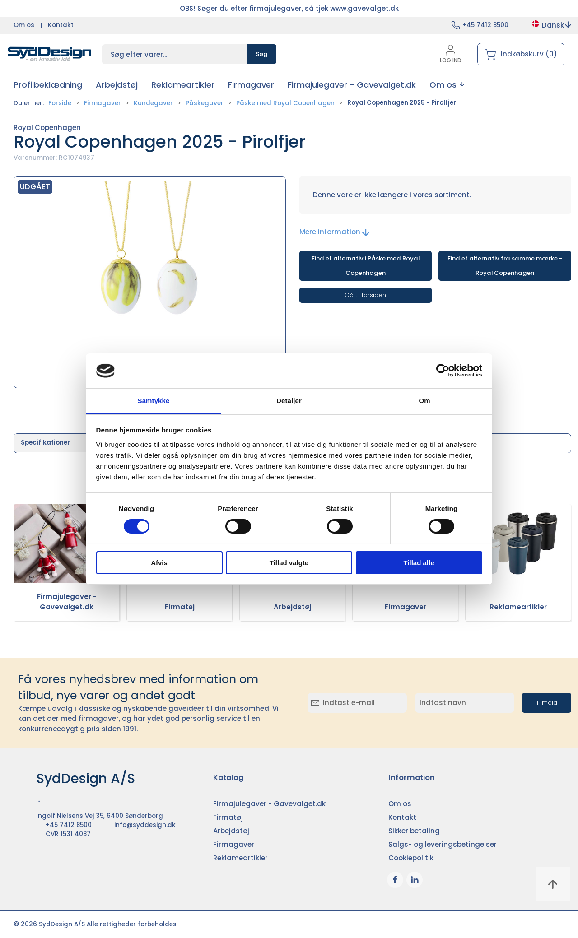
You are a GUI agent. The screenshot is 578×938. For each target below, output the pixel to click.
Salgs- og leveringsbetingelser (442, 844)
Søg (262, 54)
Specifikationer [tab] (45, 442)
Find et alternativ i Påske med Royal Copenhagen (366, 265)
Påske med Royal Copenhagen (285, 103)
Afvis (159, 563)
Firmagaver (102, 103)
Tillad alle (418, 563)
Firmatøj (180, 607)
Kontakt (61, 25)
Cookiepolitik (411, 858)
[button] (447, 84)
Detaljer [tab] (289, 400)
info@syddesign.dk (145, 825)
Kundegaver (153, 103)
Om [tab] (424, 400)
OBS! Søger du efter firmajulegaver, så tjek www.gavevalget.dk (289, 8)
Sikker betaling (414, 831)
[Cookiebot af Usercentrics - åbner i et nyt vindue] (442, 370)
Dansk (551, 25)
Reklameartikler (518, 607)
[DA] (50, 54)
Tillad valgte (289, 563)
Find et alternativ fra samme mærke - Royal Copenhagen (504, 265)
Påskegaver (205, 103)
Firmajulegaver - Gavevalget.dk (67, 602)
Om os (24, 25)
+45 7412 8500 (485, 25)
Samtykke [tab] (154, 400)
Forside (59, 103)
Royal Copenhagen (47, 127)
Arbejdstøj (292, 607)
